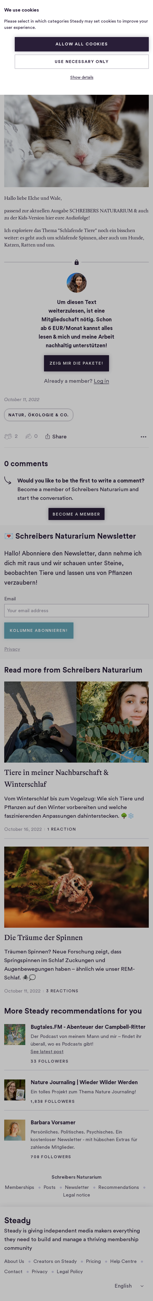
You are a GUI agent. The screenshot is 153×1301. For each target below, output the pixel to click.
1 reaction (61, 829)
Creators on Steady (55, 1261)
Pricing (93, 1261)
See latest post (47, 1051)
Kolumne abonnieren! (39, 631)
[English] (129, 1285)
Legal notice (76, 1195)
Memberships (19, 1187)
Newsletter (77, 1187)
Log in (101, 380)
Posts (49, 1187)
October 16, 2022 (23, 829)
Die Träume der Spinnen (43, 937)
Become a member (76, 513)
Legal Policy (70, 1271)
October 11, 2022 (22, 991)
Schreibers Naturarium (77, 1177)
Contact (13, 1271)
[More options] (143, 436)
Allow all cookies (82, 44)
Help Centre (123, 1261)
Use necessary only (82, 62)
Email (10, 597)
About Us (14, 1261)
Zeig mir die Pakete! (79, 359)
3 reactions (62, 991)
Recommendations (118, 1187)
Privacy (12, 649)
